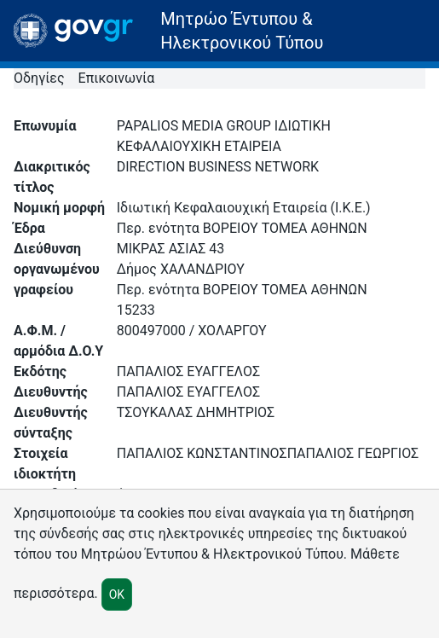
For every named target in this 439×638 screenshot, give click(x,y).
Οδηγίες (39, 78)
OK (116, 594)
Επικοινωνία (116, 78)
